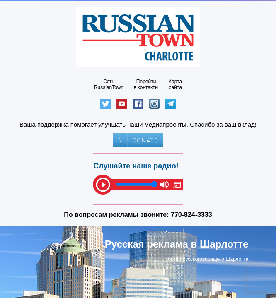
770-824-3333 (191, 214)
